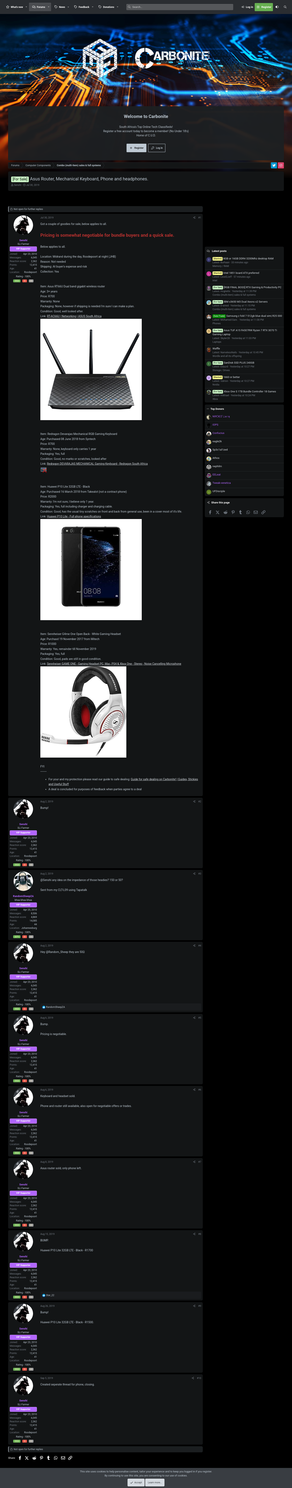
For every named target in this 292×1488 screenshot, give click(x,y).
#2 (199, 801)
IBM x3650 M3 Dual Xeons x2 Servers (240, 301)
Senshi (17, 185)
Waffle (216, 348)
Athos (216, 457)
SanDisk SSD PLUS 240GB (233, 362)
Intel (215, 280)
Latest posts (219, 251)
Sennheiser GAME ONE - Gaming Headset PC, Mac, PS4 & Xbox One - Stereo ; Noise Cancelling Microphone (114, 663)
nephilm (217, 466)
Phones (217, 323)
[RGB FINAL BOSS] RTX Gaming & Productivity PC (247, 287)
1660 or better (226, 377)
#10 (199, 1378)
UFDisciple (219, 491)
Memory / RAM (221, 266)
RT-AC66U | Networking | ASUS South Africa (74, 316)
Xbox (215, 399)
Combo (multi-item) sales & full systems (234, 294)
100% (28, 276)
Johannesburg (29, 928)
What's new (17, 7)
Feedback (84, 7)
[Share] (194, 217)
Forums (41, 7)
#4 (199, 945)
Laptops (217, 341)
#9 (199, 1306)
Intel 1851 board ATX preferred (236, 272)
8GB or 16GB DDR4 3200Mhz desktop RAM (243, 258)
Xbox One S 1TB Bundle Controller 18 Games (244, 391)
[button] (26, 7)
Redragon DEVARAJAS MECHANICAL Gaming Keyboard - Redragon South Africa (97, 463)
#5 (199, 1017)
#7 (199, 1161)
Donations (108, 7)
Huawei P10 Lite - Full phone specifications (74, 516)
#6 (199, 1089)
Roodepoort (30, 272)
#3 (199, 873)
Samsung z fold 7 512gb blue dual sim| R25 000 (247, 315)
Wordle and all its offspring (227, 356)
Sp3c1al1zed (220, 449)
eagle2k (217, 441)
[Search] (182, 7)
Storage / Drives (221, 370)
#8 (199, 1234)
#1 (199, 217)
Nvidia (216, 384)
